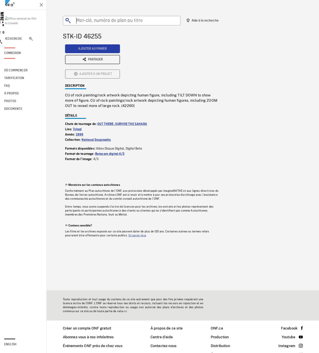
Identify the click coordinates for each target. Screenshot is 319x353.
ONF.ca (220, 328)
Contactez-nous (166, 346)
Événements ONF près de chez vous (95, 346)
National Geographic (99, 105)
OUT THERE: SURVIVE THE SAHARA (125, 90)
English (16, 344)
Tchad (80, 95)
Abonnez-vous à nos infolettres (91, 337)
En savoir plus (140, 201)
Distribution (223, 346)
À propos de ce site (169, 328)
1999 (82, 100)
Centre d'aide (164, 337)
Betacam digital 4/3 (112, 119)
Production (223, 337)
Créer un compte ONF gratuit (90, 328)
